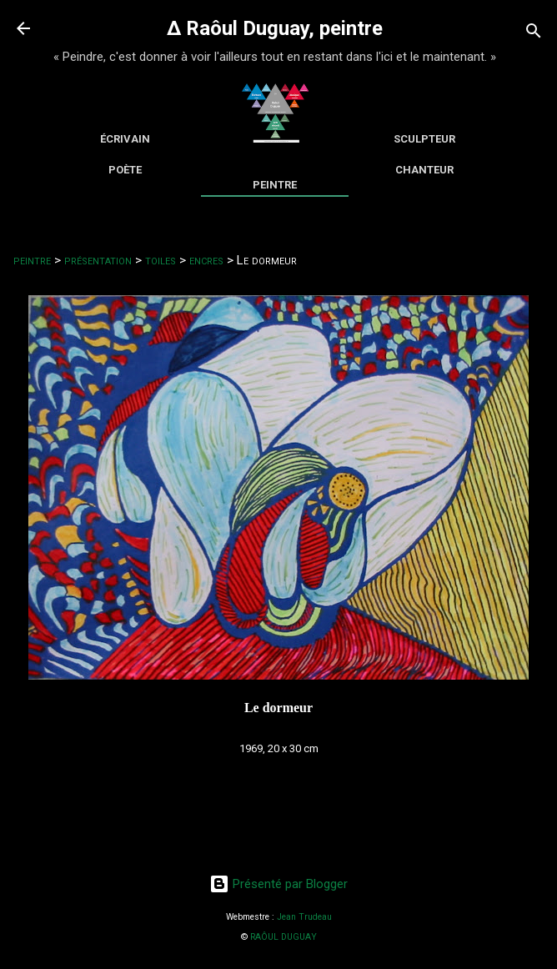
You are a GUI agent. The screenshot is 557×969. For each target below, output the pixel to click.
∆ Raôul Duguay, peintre (275, 28)
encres (206, 260)
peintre (32, 260)
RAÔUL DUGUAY (283, 936)
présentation (98, 260)
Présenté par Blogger (278, 883)
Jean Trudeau (304, 916)
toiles (160, 260)
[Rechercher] (534, 33)
